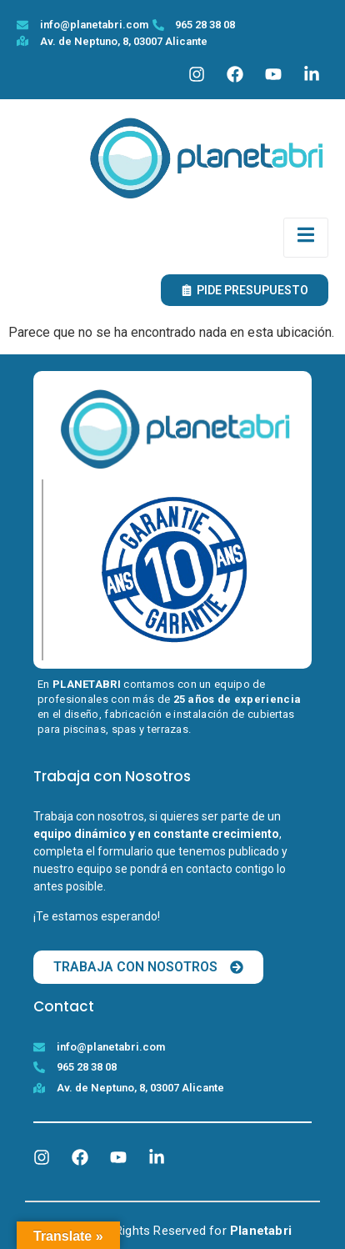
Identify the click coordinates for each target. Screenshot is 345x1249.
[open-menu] (305, 238)
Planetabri (261, 1230)
